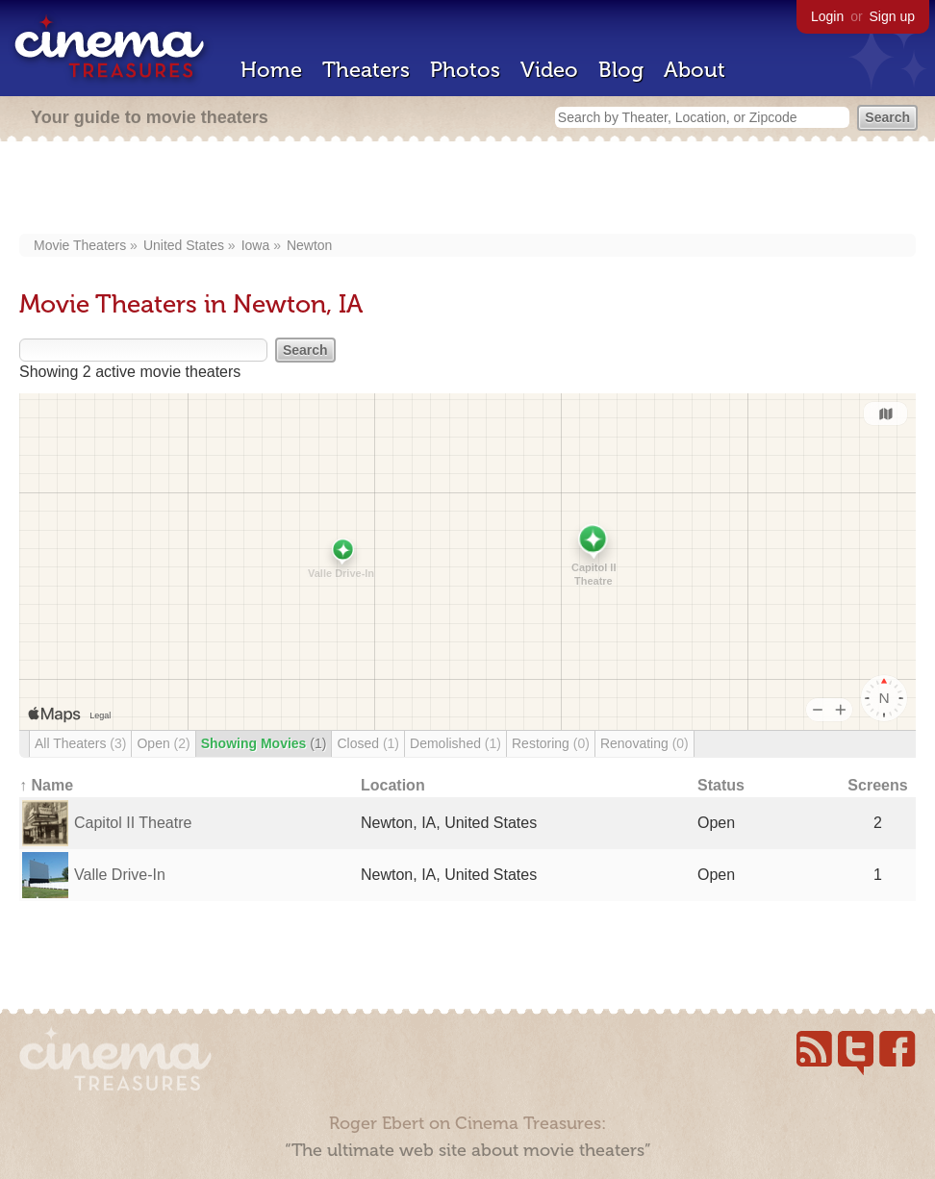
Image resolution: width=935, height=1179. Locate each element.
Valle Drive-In (119, 874)
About (694, 70)
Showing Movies (264, 743)
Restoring (551, 743)
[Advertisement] (467, 189)
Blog (621, 70)
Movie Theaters (80, 245)
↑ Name (46, 785)
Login (827, 16)
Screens (877, 785)
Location (393, 785)
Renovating (644, 743)
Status (721, 785)
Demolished (455, 743)
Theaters (366, 70)
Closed (368, 743)
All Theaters (80, 743)
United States (183, 245)
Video (549, 70)
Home (271, 70)
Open (163, 743)
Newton (309, 245)
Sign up (892, 16)
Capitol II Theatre (132, 823)
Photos (465, 70)
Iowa (255, 245)
